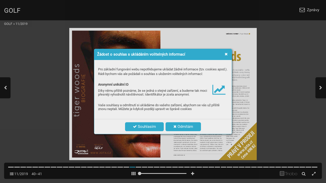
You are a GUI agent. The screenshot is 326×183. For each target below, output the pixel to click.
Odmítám (183, 126)
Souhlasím (144, 126)
